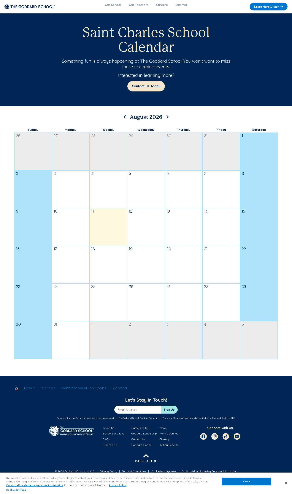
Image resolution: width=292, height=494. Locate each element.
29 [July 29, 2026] (131, 138)
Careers (162, 6)
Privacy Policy (117, 485)
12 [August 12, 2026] (130, 214)
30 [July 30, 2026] (168, 138)
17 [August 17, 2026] (55, 251)
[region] (146, 483)
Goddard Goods (141, 447)
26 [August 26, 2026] (131, 289)
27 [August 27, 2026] (168, 289)
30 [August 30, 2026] (18, 327)
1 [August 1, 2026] (242, 138)
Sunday (33, 132)
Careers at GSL (140, 430)
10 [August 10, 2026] (56, 214)
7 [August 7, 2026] (205, 176)
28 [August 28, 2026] (206, 289)
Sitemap (165, 441)
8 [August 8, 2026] (243, 176)
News (163, 430)
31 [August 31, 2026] (55, 327)
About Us (108, 430)
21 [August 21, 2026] (205, 251)
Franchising (110, 447)
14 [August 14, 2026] (206, 214)
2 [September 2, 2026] (130, 327)
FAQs (106, 441)
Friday (221, 132)
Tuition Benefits (169, 447)
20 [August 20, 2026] (168, 251)
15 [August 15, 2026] (243, 214)
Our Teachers (138, 6)
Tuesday (108, 132)
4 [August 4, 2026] (92, 176)
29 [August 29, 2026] (244, 289)
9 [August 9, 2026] (17, 214)
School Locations (113, 435)
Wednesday (146, 132)
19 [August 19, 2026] (130, 251)
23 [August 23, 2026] (18, 289)
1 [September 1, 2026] (92, 327)
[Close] (286, 483)
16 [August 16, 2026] (18, 251)
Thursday (183, 132)
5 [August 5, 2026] (130, 176)
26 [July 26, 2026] (18, 138)
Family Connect (169, 435)
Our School (113, 6)
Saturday (259, 132)
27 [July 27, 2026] (56, 138)
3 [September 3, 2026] (167, 327)
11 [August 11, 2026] (92, 214)
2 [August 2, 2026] (17, 176)
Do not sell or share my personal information (34, 485)
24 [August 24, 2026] (56, 289)
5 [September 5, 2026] (243, 327)
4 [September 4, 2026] (205, 327)
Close (246, 481)
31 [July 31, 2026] (206, 138)
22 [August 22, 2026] (244, 251)
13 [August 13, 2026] (168, 214)
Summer (181, 6)
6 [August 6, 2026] (167, 176)
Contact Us (138, 441)
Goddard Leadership (144, 435)
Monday (70, 132)
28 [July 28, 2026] (93, 138)
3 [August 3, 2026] (55, 176)
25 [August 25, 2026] (93, 289)
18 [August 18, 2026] (93, 251)
